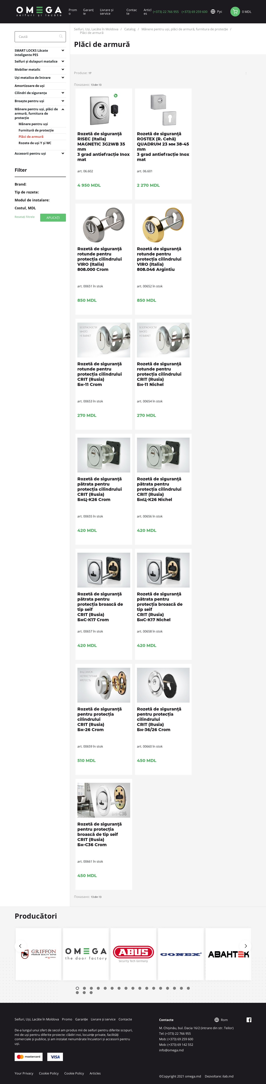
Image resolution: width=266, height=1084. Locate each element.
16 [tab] (181, 988)
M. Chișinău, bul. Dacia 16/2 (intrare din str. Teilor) (196, 1028)
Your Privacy (24, 1073)
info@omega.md (171, 1050)
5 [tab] (105, 988)
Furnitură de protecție (36, 130)
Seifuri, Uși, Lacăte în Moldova (96, 29)
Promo (73, 11)
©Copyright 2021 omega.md (180, 1076)
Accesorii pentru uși (30, 153)
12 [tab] (153, 988)
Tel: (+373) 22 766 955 (175, 1033)
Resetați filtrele (25, 216)
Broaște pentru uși (29, 101)
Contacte (131, 11)
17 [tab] (188, 988)
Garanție (88, 11)
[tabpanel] (38, 954)
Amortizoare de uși (30, 86)
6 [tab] (112, 988)
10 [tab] (139, 988)
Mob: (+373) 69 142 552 (176, 1044)
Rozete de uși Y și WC (35, 143)
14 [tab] (167, 988)
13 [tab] (160, 988)
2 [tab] (84, 988)
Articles (147, 11)
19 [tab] (84, 992)
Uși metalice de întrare (32, 77)
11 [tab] (146, 988)
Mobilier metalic (27, 69)
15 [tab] (174, 988)
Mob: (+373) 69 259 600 (176, 1039)
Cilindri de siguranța (31, 93)
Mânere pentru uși (33, 124)
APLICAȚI (53, 217)
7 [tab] (119, 988)
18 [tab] (77, 992)
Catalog (130, 29)
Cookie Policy (49, 1073)
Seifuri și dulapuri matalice (36, 61)
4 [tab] (98, 988)
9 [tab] (132, 988)
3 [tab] (91, 988)
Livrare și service (106, 11)
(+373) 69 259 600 (194, 12)
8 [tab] (125, 988)
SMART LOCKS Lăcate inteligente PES (31, 51)
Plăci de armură (31, 136)
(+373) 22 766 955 (166, 12)
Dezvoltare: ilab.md (219, 1076)
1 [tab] (77, 988)
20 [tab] (91, 992)
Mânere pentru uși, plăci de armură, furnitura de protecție (36, 110)
